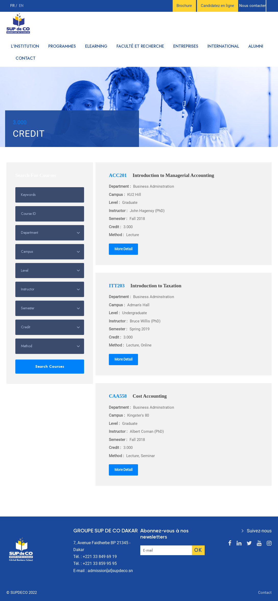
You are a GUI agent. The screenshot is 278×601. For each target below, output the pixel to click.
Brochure (184, 5)
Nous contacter (252, 5)
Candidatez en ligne (217, 5)
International (223, 46)
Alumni (255, 46)
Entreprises (185, 46)
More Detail (123, 249)
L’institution (25, 46)
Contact (26, 58)
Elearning (96, 46)
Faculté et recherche (140, 46)
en (21, 6)
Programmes (62, 46)
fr (13, 6)
